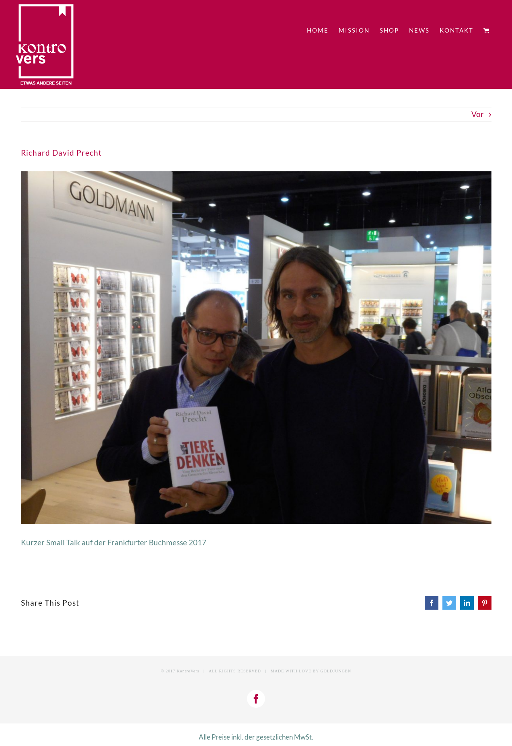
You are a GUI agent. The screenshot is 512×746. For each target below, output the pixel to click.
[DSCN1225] (256, 347)
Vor (477, 114)
